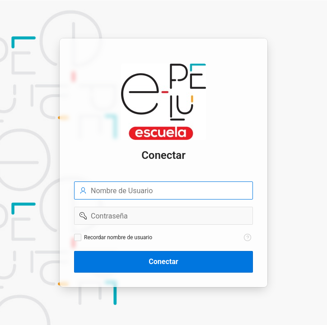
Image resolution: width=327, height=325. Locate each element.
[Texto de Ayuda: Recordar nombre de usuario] (247, 237)
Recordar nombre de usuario (118, 237)
